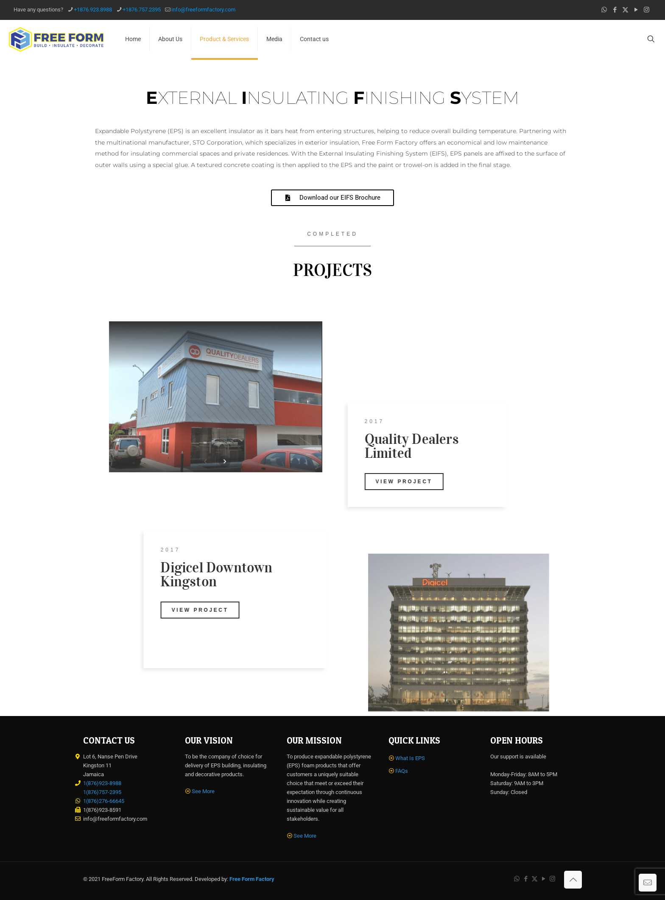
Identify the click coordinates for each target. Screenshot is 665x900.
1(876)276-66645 (103, 801)
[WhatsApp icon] (604, 10)
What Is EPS (410, 758)
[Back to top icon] (573, 880)
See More (203, 791)
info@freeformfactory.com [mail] (203, 9)
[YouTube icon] (636, 10)
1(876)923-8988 (102, 783)
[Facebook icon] (615, 10)
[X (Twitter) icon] (625, 10)
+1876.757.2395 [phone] (142, 9)
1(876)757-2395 (102, 792)
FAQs (401, 771)
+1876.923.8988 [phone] (93, 9)
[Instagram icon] (646, 10)
